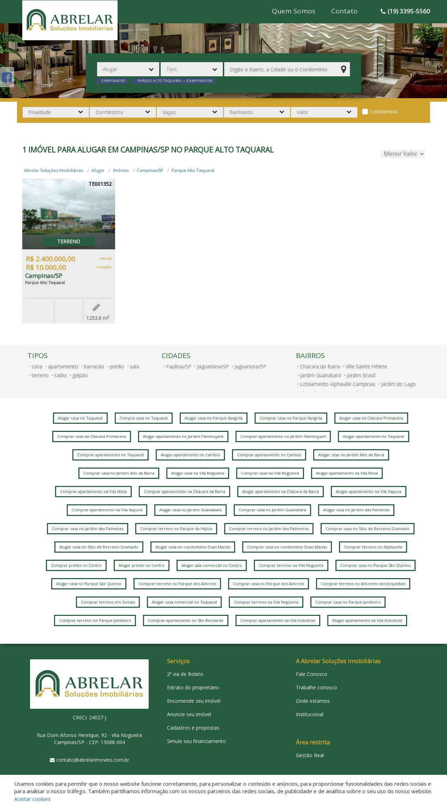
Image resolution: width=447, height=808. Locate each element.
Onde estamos (313, 700)
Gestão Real (310, 755)
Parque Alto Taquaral (193, 170)
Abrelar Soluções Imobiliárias (53, 170)
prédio (117, 366)
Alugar (98, 170)
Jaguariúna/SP (213, 366)
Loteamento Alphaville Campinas (337, 384)
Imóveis (121, 170)
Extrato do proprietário (193, 687)
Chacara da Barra (320, 366)
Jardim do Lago (398, 384)
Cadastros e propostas (193, 727)
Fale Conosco (311, 674)
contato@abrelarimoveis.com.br (92, 759)
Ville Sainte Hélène (366, 366)
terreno (40, 375)
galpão (80, 375)
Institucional (309, 714)
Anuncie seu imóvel (189, 714)
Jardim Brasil (361, 375)
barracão (94, 366)
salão (60, 375)
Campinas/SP (150, 170)
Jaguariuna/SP (250, 366)
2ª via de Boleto (185, 674)
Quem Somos (293, 11)
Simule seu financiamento (196, 741)
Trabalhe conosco (316, 687)
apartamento (63, 366)
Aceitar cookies (32, 798)
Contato (344, 11)
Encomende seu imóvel (193, 700)
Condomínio (384, 111)
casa (37, 366)
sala (134, 366)
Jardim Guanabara (320, 375)
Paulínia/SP (178, 366)
